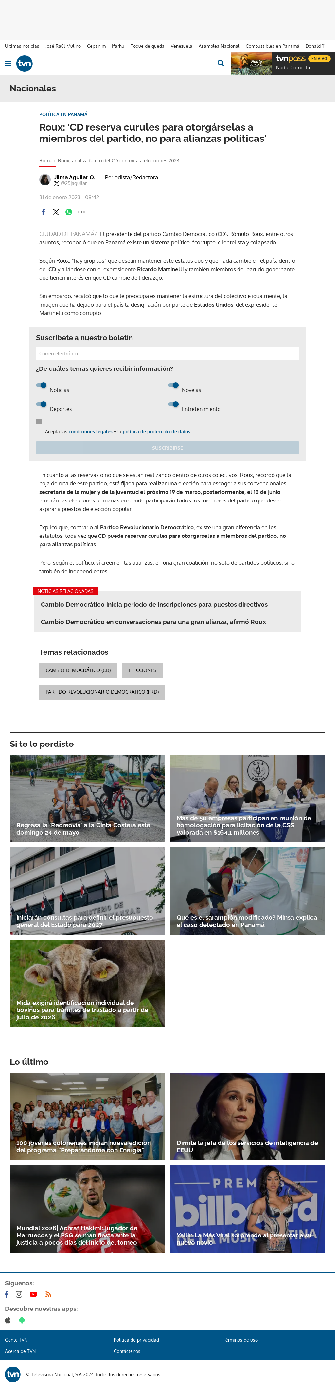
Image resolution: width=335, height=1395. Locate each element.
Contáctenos (127, 1351)
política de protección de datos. (157, 431)
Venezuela (181, 46)
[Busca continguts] (220, 63)
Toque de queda (148, 46)
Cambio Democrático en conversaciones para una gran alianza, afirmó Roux (153, 621)
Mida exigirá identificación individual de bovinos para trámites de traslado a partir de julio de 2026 (82, 1010)
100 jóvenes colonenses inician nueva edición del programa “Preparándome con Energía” (83, 1146)
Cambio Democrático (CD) (78, 670)
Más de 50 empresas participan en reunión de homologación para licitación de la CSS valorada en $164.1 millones (244, 825)
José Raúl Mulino (63, 46)
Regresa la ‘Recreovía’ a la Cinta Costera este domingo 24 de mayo (83, 828)
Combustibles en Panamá (272, 46)
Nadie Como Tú (293, 68)
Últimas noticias (22, 46)
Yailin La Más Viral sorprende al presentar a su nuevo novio (244, 1239)
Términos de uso (240, 1340)
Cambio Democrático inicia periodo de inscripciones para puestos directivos (154, 604)
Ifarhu (118, 46)
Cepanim (96, 46)
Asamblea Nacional (219, 46)
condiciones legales (91, 431)
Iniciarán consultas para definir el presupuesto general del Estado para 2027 (84, 921)
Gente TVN (16, 1340)
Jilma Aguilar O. (74, 177)
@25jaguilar (70, 183)
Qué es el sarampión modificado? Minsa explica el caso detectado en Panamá (247, 921)
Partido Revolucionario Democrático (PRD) (102, 692)
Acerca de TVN (20, 1351)
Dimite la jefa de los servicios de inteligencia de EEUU (247, 1146)
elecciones (142, 670)
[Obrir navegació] (8, 63)
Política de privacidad (136, 1340)
